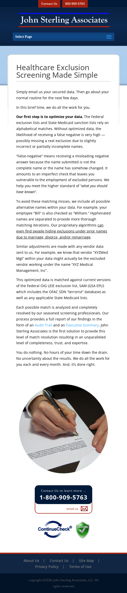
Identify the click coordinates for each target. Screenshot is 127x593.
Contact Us (49, 4)
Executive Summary (82, 325)
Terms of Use (80, 566)
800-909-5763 (75, 4)
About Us (31, 560)
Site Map (86, 560)
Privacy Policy (47, 566)
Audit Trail (43, 325)
